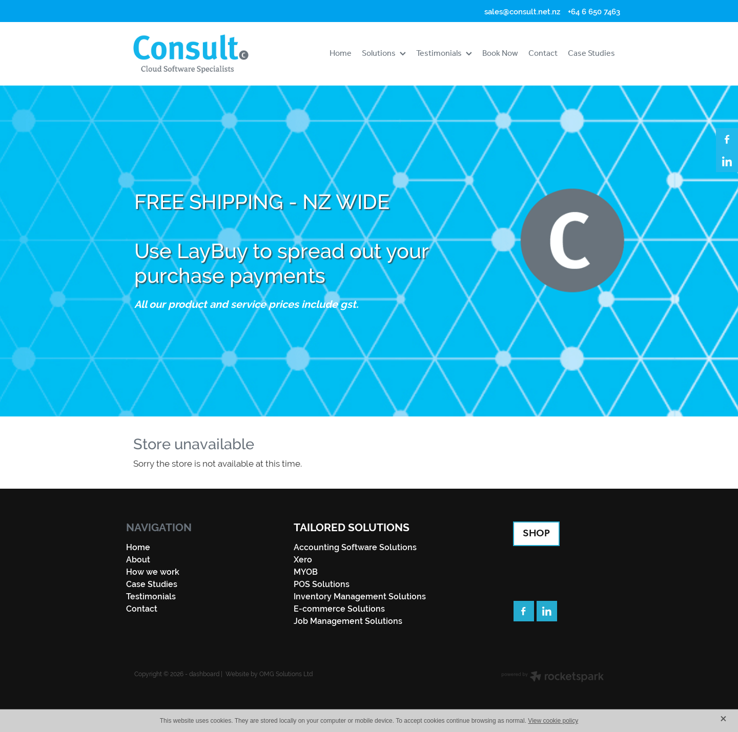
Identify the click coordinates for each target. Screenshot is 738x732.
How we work (152, 572)
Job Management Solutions (348, 621)
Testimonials (151, 596)
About (138, 559)
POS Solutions (322, 584)
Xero (303, 559)
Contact (141, 609)
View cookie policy (553, 720)
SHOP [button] (536, 533)
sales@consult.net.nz (522, 11)
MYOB (306, 572)
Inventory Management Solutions (360, 596)
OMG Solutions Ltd (286, 674)
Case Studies (151, 584)
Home (138, 547)
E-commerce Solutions (339, 609)
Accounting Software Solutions (355, 547)
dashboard (204, 674)
